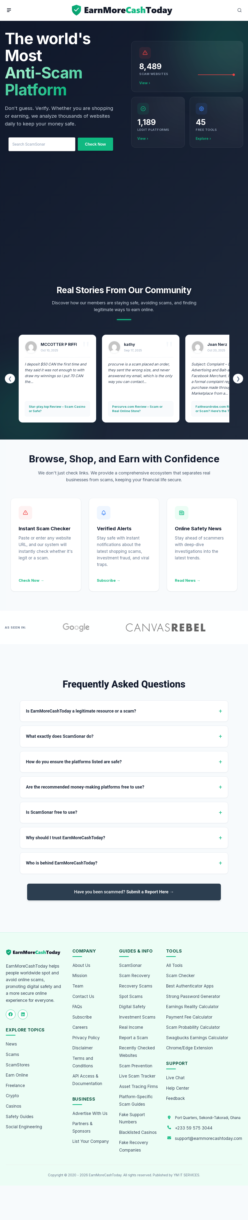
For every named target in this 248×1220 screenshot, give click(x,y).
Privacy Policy (86, 1037)
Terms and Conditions (82, 1062)
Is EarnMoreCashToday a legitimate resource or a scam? (81, 711)
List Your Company (90, 1141)
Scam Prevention (135, 1065)
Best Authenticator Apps (190, 986)
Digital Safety (132, 1006)
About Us (81, 965)
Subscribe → (108, 580)
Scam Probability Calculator (193, 1027)
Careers (80, 1027)
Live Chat (175, 1077)
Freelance (15, 1085)
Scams (12, 1054)
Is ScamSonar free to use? (51, 812)
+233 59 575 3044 (193, 1128)
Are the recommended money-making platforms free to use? (85, 786)
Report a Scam (133, 1037)
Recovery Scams (135, 986)
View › (144, 83)
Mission (79, 975)
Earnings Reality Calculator (192, 1006)
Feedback (175, 1098)
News (11, 1044)
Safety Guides (19, 1116)
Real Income (131, 1027)
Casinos (13, 1106)
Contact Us (83, 996)
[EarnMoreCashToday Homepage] (35, 952)
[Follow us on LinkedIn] (23, 1014)
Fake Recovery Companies (133, 1146)
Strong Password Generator (193, 996)
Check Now (95, 144)
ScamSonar (130, 965)
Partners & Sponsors (82, 1127)
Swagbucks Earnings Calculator (197, 1037)
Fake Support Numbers (132, 1118)
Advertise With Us (90, 1113)
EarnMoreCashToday (105, 1175)
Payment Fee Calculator (189, 1017)
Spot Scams (131, 996)
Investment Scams (137, 1017)
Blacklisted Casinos (138, 1132)
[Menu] (9, 10)
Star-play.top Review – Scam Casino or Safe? (57, 409)
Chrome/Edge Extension (189, 1048)
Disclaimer (82, 1048)
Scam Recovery (134, 975)
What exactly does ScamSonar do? (59, 736)
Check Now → (31, 580)
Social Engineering (24, 1126)
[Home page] (122, 10)
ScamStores (18, 1064)
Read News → (187, 580)
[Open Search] (239, 10)
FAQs (77, 1006)
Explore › (203, 138)
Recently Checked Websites (137, 1052)
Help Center (177, 1088)
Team (77, 986)
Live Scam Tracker (137, 1076)
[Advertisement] (124, 222)
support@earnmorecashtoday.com (208, 1138)
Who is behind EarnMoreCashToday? (61, 862)
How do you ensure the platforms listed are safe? (74, 761)
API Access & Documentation (87, 1080)
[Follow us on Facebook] (11, 1014)
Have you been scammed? (124, 891)
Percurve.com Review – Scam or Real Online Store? (137, 409)
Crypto (12, 1095)
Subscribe (82, 1017)
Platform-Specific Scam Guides (136, 1100)
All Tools (174, 965)
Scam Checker (180, 975)
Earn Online (17, 1075)
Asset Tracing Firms (138, 1086)
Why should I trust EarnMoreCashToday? (65, 837)
